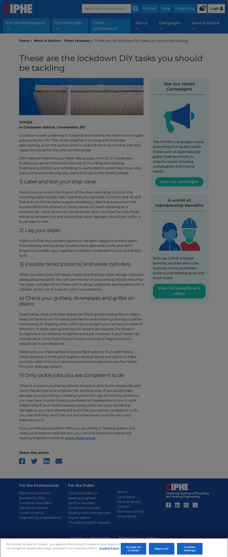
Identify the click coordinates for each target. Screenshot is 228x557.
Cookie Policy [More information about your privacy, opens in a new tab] (109, 550)
